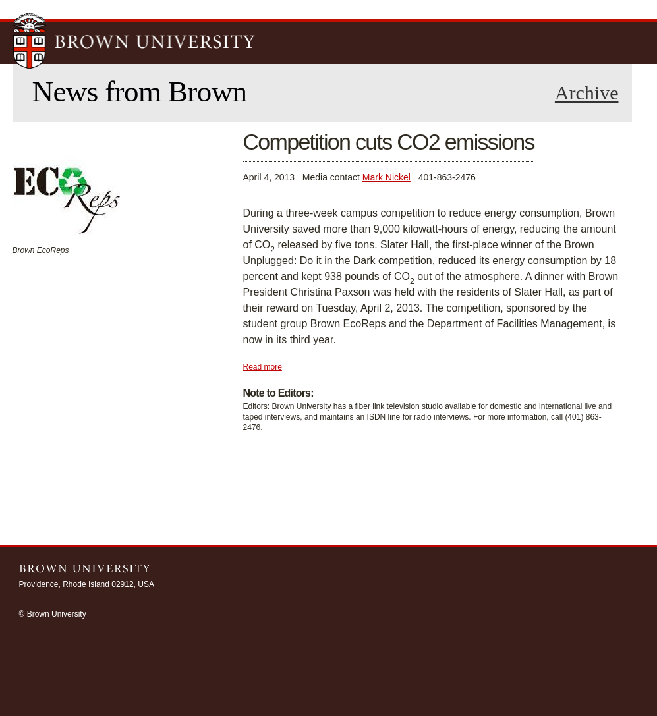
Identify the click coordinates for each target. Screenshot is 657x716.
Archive (587, 93)
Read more (262, 367)
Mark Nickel (386, 177)
